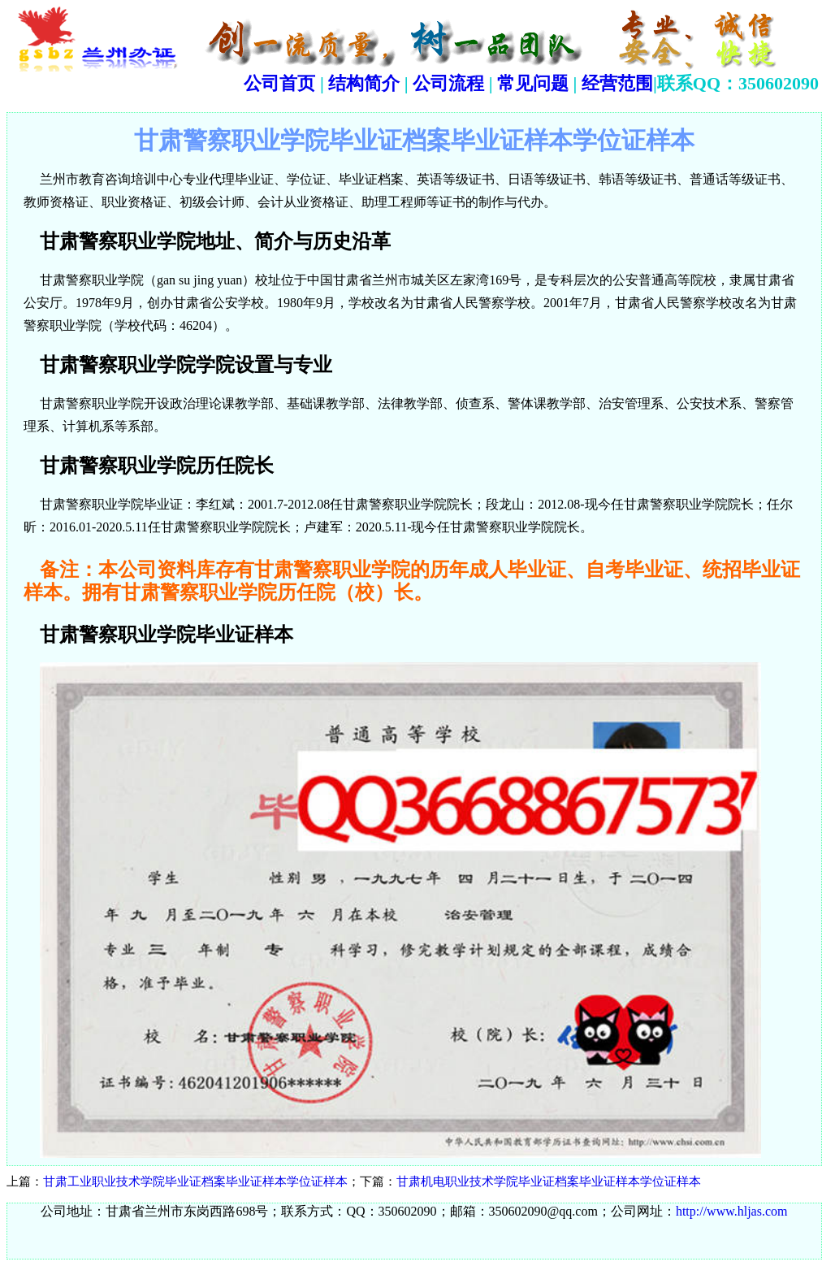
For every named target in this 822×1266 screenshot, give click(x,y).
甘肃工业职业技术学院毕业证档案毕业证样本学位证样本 (195, 1181)
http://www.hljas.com (732, 1211)
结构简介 (364, 83)
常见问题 (533, 83)
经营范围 (617, 83)
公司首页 (279, 83)
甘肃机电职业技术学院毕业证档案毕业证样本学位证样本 (548, 1181)
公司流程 (448, 83)
